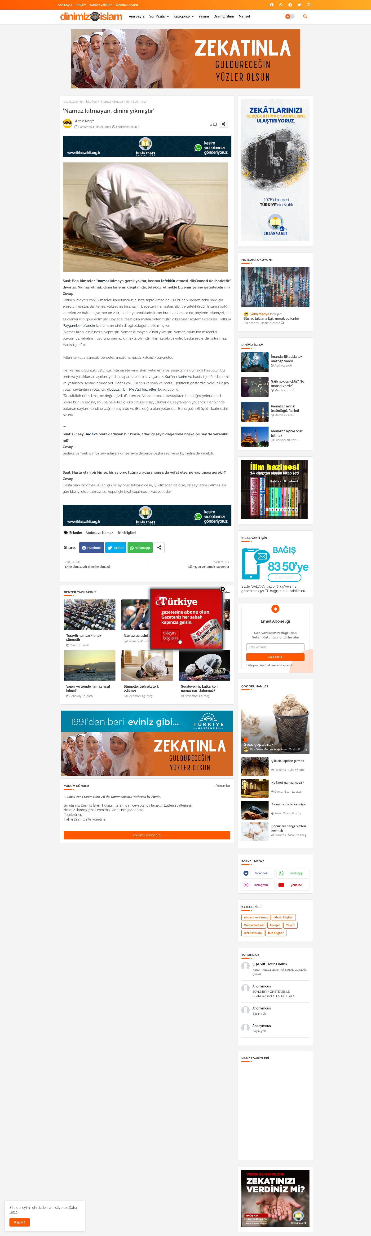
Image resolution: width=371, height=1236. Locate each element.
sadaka (91, 434)
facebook (261, 873)
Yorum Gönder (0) (147, 835)
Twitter (118, 548)
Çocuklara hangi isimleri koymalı (288, 828)
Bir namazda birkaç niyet (289, 804)
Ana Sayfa (65, 5)
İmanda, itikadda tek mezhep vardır (286, 359)
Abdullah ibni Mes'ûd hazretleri (132, 389)
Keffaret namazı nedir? (287, 782)
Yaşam (204, 16)
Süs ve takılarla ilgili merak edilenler (271, 318)
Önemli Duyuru (127, 5)
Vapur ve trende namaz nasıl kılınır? (88, 688)
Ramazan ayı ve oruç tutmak (287, 433)
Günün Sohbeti (254, 925)
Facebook (94, 548)
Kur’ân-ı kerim (176, 377)
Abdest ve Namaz (99, 533)
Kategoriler (182, 16)
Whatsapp (142, 548)
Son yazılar (157, 16)
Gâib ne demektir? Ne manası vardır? (287, 384)
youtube (296, 885)
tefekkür (168, 281)
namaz (103, 281)
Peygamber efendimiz (81, 325)
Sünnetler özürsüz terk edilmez (141, 688)
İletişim (81, 5)
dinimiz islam (253, 933)
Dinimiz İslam (224, 16)
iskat (127, 491)
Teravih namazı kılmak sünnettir (83, 638)
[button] (305, 16)
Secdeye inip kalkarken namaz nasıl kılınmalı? (199, 688)
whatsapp (296, 873)
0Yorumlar (222, 786)
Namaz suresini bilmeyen (143, 636)
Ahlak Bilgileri (283, 917)
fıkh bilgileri (88, 101)
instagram (261, 885)
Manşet (244, 16)
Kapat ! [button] (19, 1222)
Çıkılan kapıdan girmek (287, 761)
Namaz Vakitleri (101, 5)
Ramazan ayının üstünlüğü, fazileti (285, 408)
